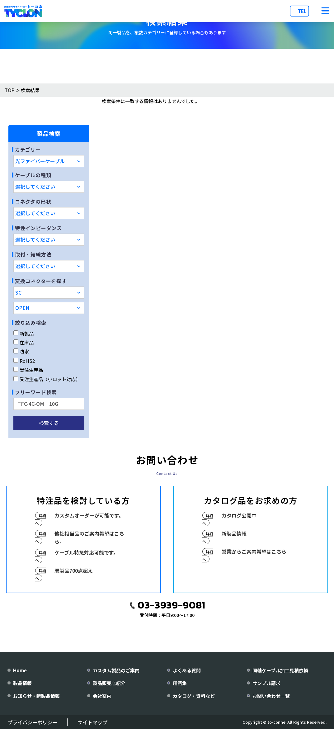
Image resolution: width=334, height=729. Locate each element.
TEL (302, 11)
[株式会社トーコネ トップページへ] (23, 11)
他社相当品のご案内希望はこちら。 (89, 537)
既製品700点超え (73, 570)
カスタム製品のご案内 (116, 670)
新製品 (23, 333)
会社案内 (102, 696)
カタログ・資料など (194, 696)
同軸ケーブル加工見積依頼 (280, 670)
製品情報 (22, 683)
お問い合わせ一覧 (271, 696)
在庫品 (23, 342)
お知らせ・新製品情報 (36, 696)
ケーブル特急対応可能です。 (86, 552)
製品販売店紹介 (109, 683)
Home (20, 670)
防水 (21, 351)
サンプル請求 (266, 683)
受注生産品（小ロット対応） (46, 379)
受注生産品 (28, 370)
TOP (9, 90)
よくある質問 (187, 670)
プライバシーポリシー (32, 722)
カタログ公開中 (239, 515)
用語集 (180, 683)
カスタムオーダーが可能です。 (89, 515)
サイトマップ (92, 722)
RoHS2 (24, 360)
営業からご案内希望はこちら (254, 551)
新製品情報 (234, 533)
